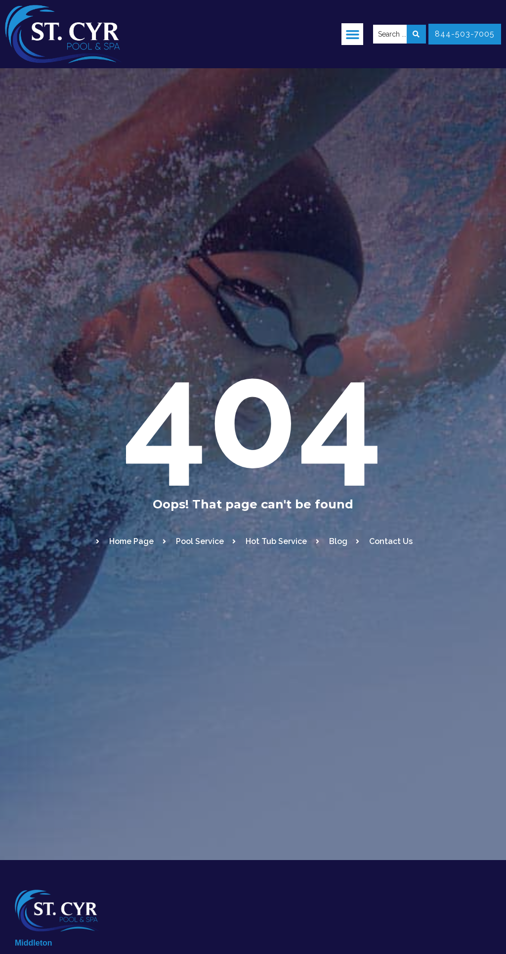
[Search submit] (416, 34)
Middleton (33, 943)
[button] (352, 34)
